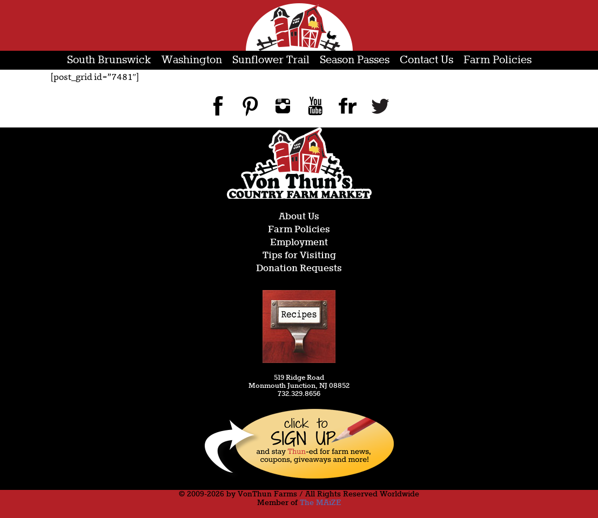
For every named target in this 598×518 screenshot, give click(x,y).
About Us (299, 217)
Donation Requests (299, 269)
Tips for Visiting (299, 256)
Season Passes (354, 60)
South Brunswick (109, 60)
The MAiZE (320, 503)
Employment (299, 243)
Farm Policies (497, 60)
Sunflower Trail (271, 60)
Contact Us (426, 60)
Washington (192, 60)
